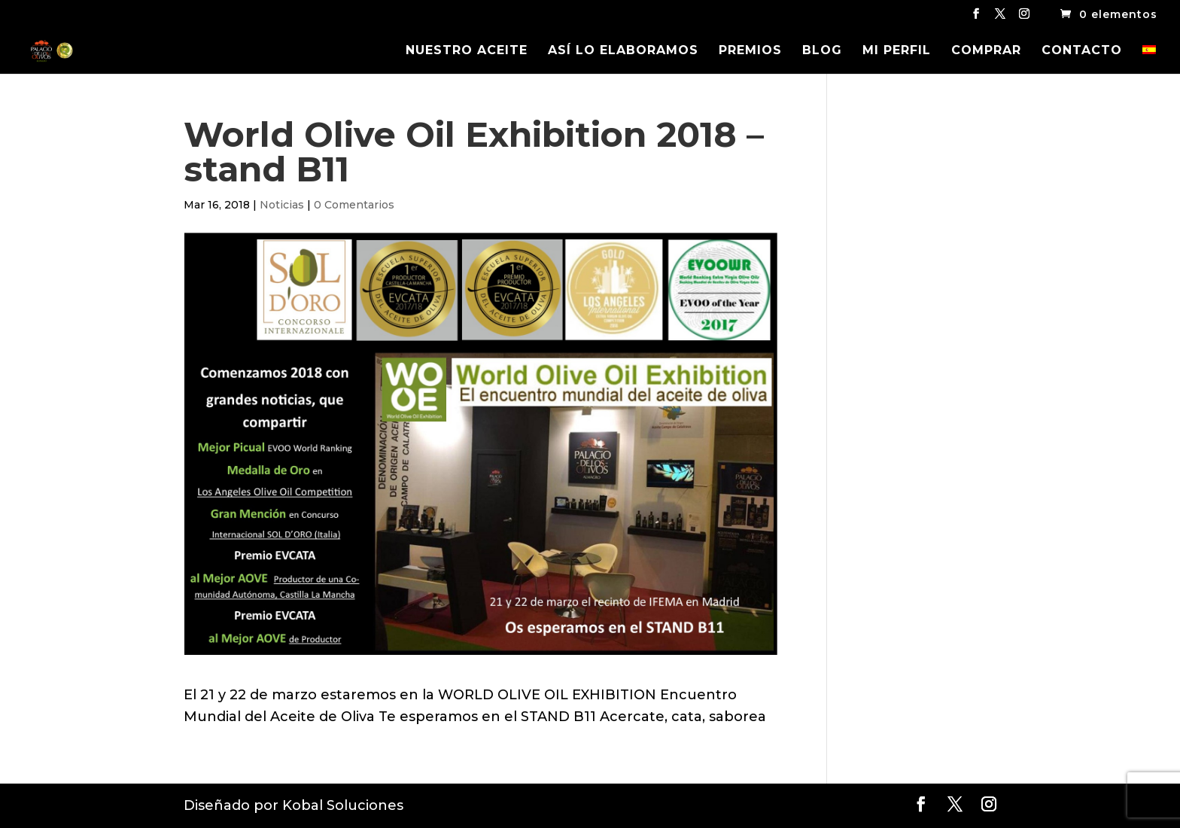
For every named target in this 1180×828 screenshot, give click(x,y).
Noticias (282, 205)
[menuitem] (1149, 59)
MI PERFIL (896, 51)
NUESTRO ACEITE (467, 51)
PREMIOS (750, 51)
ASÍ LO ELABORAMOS (623, 51)
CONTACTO (1082, 51)
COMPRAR (986, 51)
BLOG (822, 51)
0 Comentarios (354, 205)
